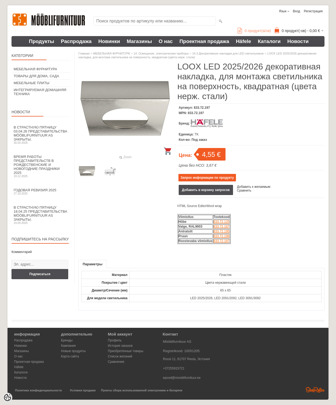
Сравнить (244, 190)
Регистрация (313, 11)
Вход (296, 11)
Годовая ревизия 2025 (41, 191)
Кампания (68, 346)
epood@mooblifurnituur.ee (182, 378)
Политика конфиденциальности (38, 390)
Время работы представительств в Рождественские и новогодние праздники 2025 (41, 166)
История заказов (120, 346)
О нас (166, 41)
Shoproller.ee (315, 389)
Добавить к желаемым (253, 187)
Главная (84, 53)
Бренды (66, 340)
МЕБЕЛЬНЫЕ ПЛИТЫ (31, 83)
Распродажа (76, 41)
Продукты (41, 41)
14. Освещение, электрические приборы (161, 53)
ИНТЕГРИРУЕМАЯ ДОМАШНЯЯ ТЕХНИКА (40, 92)
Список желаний (120, 356)
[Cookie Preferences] (7, 397)
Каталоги (269, 41)
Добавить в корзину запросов (206, 190)
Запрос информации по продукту (207, 178)
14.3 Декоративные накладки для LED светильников (228, 53)
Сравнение (116, 362)
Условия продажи (83, 390)
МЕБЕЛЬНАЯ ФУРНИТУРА (35, 69)
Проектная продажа (204, 41)
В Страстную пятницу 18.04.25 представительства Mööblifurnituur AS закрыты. (41, 214)
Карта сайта (70, 356)
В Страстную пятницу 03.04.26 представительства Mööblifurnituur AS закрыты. (41, 134)
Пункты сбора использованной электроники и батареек (141, 390)
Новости (298, 41)
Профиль (115, 340)
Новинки (109, 41)
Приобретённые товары (125, 351)
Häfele (243, 41)
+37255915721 (173, 368)
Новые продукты (73, 351)
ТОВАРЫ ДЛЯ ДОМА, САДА (36, 76)
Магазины (139, 41)
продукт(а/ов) (254, 31)
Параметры (92, 264)
